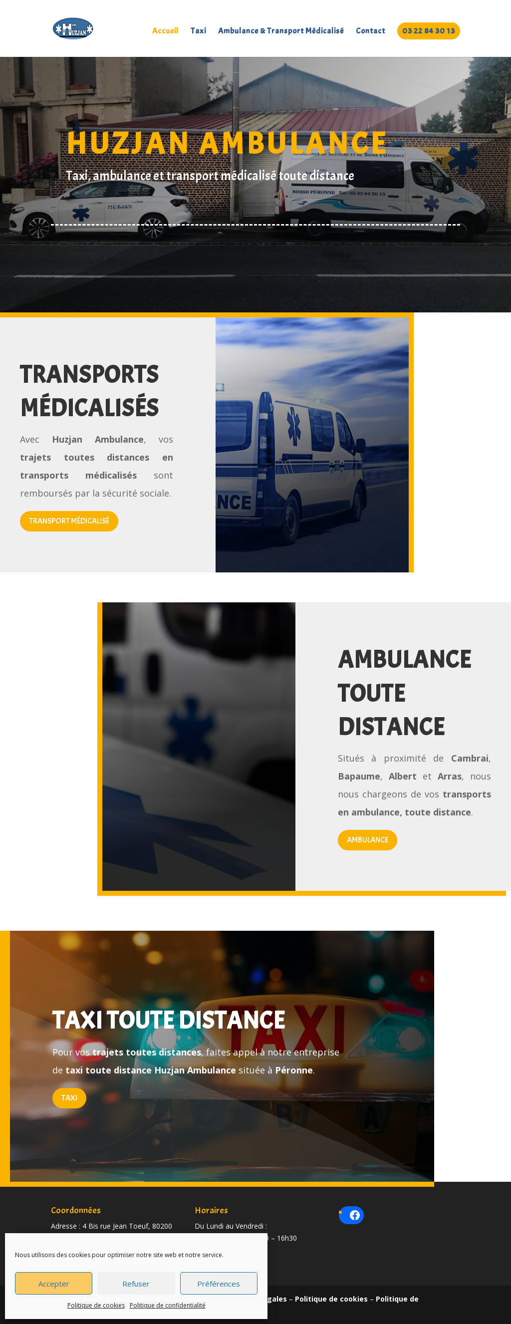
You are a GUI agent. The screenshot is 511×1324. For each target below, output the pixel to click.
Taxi (198, 31)
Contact (370, 31)
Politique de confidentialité (168, 1305)
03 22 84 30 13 (428, 31)
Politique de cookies (96, 1305)
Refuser (136, 1284)
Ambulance (367, 840)
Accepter (53, 1284)
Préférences (218, 1284)
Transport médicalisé (69, 521)
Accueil (165, 31)
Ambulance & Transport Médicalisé (281, 31)
